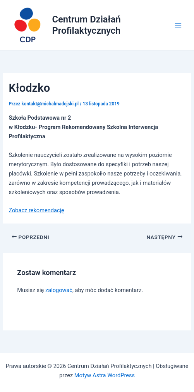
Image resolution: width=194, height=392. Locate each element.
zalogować (58, 290)
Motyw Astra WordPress (104, 375)
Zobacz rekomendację (36, 210)
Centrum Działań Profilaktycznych (86, 25)
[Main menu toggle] (178, 25)
